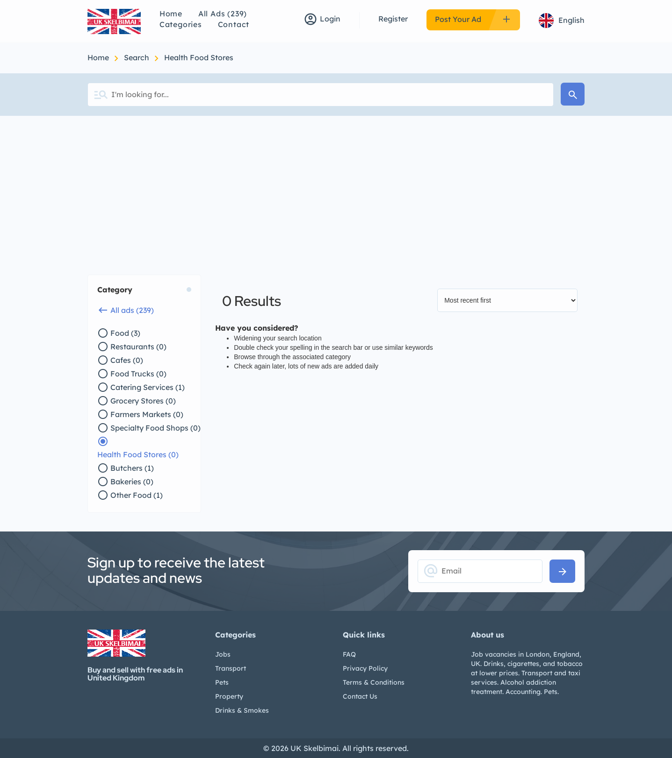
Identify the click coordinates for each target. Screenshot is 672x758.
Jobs (223, 654)
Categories (180, 24)
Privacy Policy (365, 668)
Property (229, 696)
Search (137, 57)
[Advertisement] (336, 185)
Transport (230, 668)
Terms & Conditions (374, 682)
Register (393, 18)
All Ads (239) (222, 13)
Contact (234, 24)
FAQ (349, 654)
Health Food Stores (198, 57)
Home (170, 13)
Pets (222, 682)
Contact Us (360, 696)
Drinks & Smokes (242, 710)
